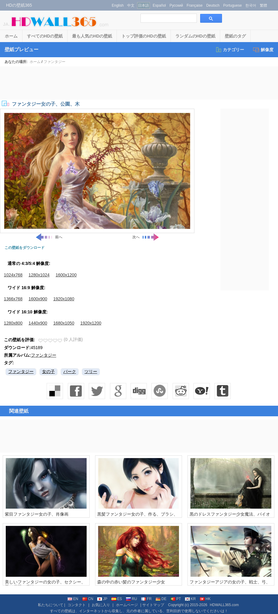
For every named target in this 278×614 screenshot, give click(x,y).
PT (175, 599)
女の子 (48, 371)
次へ (146, 237)
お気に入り (101, 605)
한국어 (250, 5)
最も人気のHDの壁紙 (92, 36)
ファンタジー (54, 62)
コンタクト (77, 605)
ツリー (90, 371)
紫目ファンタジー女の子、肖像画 (36, 514)
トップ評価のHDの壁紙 (143, 36)
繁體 (263, 5)
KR (190, 599)
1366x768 (13, 298)
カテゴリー (229, 49)
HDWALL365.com (224, 605)
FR (146, 599)
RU (131, 599)
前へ (48, 237)
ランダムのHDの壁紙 (195, 36)
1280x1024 (38, 274)
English (118, 5)
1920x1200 (90, 323)
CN (87, 599)
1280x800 (13, 323)
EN (73, 599)
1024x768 (13, 274)
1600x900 (37, 298)
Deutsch (213, 5)
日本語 (143, 5)
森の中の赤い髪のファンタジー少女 (131, 581)
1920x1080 (63, 298)
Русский (176, 5)
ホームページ (127, 605)
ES (116, 599)
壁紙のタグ (235, 36)
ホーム (11, 36)
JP (102, 599)
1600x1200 (66, 274)
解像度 (263, 49)
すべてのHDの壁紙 (45, 36)
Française (195, 5)
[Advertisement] (139, 83)
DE (161, 599)
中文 (130, 5)
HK (205, 599)
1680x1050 (63, 323)
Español (159, 5)
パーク (69, 371)
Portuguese (232, 5)
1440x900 (37, 323)
